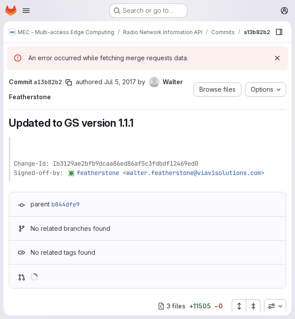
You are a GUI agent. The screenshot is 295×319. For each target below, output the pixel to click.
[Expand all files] (239, 306)
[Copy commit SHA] (68, 82)
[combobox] (275, 306)
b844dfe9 (65, 204)
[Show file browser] (279, 32)
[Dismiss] (277, 58)
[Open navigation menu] (26, 11)
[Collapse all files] (253, 306)
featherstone (98, 173)
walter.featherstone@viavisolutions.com (193, 173)
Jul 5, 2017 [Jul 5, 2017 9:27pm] (120, 82)
